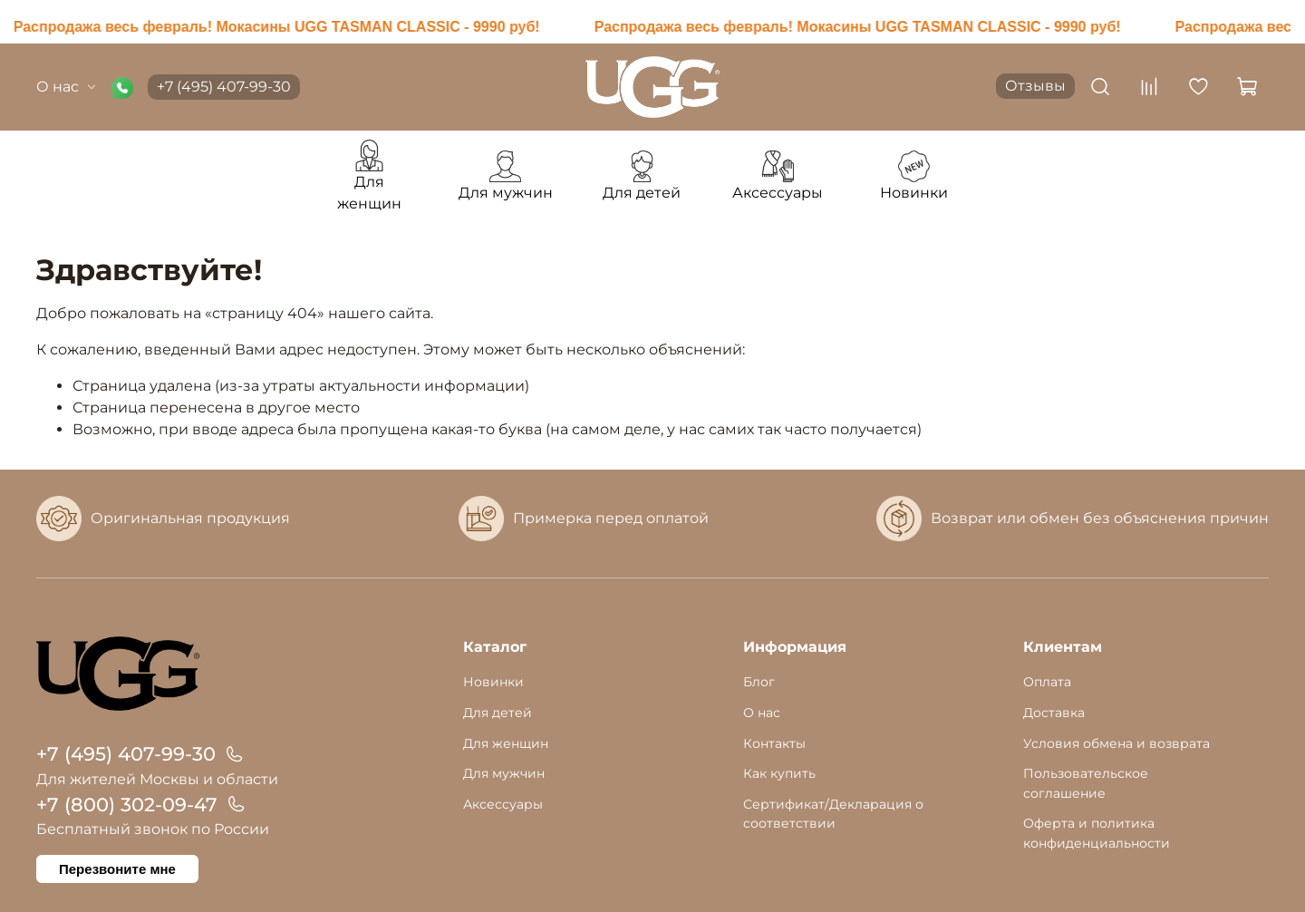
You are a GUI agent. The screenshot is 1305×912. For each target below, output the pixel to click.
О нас (66, 86)
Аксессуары (503, 804)
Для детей (497, 712)
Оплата (1047, 682)
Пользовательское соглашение (1085, 783)
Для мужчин (504, 773)
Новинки (493, 682)
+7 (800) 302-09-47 (127, 804)
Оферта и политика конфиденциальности (1096, 833)
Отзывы (1035, 85)
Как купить (779, 773)
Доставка (1054, 712)
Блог (759, 682)
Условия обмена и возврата (1116, 743)
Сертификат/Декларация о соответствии (833, 814)
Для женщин (505, 743)
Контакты (774, 743)
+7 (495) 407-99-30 (224, 86)
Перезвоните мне (117, 869)
